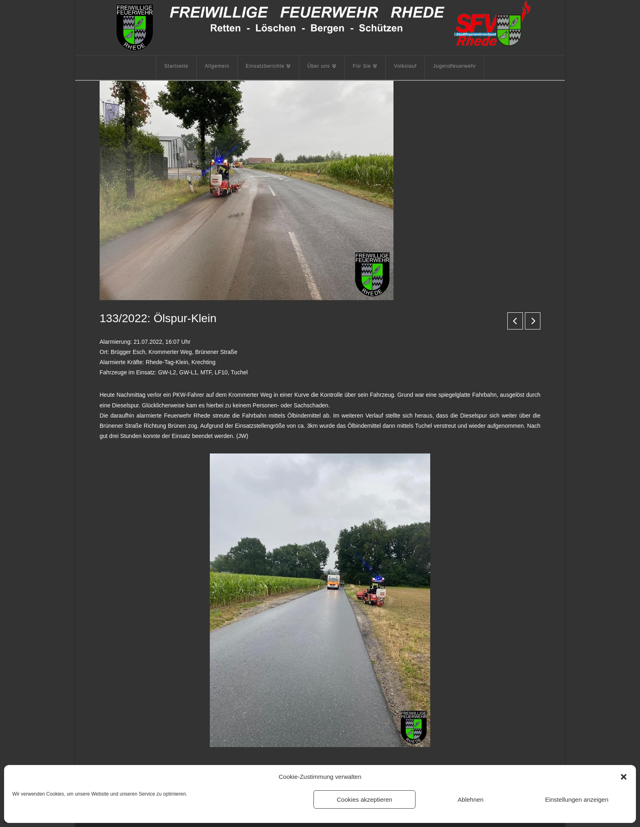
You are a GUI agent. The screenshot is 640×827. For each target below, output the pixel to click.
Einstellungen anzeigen (576, 799)
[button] (624, 777)
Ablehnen (470, 799)
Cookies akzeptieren (364, 799)
